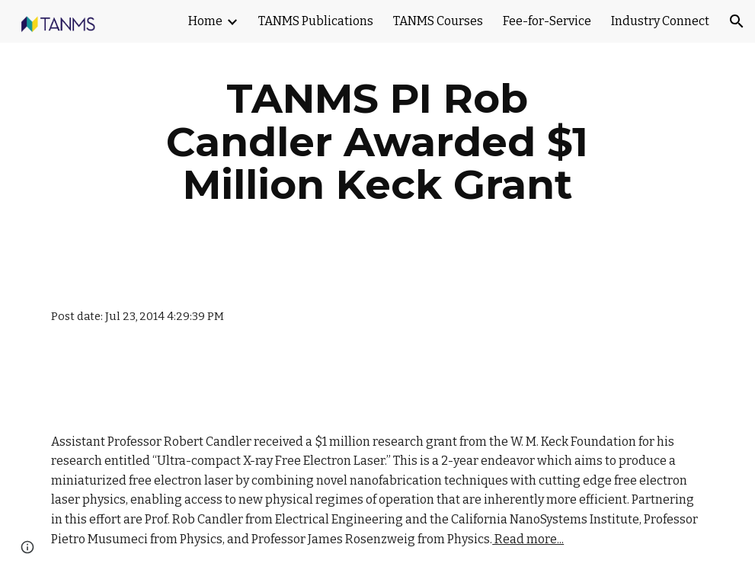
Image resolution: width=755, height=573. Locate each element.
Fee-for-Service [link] (547, 21)
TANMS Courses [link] (438, 21)
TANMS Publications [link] (315, 21)
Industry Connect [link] (660, 21)
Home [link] (205, 21)
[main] (377, 141)
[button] (736, 21)
